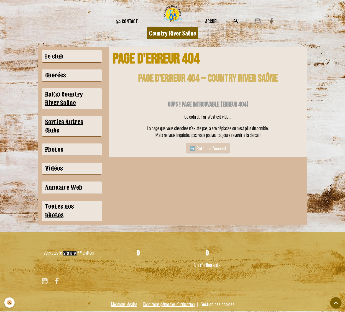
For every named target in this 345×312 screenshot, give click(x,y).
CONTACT (126, 21)
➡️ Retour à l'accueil (208, 148)
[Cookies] (10, 302)
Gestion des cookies (217, 304)
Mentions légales (124, 304)
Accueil (212, 21)
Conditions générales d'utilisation (169, 304)
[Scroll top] (336, 303)
